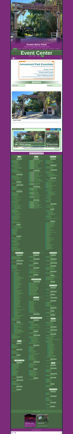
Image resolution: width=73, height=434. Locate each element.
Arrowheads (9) (17, 279)
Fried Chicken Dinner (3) (18, 227)
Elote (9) (16, 246)
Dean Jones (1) (51, 348)
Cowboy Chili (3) (17, 243)
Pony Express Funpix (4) (33, 269)
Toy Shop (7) (31, 310)
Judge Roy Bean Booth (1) (16, 244)
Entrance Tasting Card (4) (16, 237)
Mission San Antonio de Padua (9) (35, 284)
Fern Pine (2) (48, 380)
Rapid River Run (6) (37, 178)
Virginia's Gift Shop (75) (50, 211)
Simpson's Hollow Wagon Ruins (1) (19, 293)
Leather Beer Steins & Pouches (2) (51, 232)
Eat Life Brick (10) (32, 366)
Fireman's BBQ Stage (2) (50, 338)
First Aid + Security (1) (16, 352)
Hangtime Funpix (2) (32, 256)
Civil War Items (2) (17, 280)
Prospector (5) (49, 303)
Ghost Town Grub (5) (15, 202)
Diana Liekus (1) (51, 346)
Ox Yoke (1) (16, 288)
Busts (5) (16, 328)
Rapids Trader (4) (49, 182)
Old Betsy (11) (32, 348)
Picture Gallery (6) (15, 266)
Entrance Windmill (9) (32, 264)
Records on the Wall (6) (35, 324)
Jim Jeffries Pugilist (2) (52, 336)
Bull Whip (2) (16, 313)
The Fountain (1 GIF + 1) (35, 198)
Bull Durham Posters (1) (18, 300)
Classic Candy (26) (49, 163)
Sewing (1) (48, 249)
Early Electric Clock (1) (18, 310)
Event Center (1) (15, 334)
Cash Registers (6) (17, 301)
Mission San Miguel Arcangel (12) (34, 293)
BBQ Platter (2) (17, 163)
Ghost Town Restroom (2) (50, 269)
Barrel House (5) (32, 306)
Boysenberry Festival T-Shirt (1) (51, 224)
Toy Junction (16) (49, 197)
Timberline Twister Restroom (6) (51, 260)
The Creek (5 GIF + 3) (18, 179)
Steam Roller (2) (32, 358)
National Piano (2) (17, 302)
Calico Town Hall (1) (32, 352)
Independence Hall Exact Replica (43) (18, 323)
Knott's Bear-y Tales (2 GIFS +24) (39, 161)
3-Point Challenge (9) (15, 365)
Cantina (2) (14, 188)
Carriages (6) (16, 269)
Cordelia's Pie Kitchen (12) (16, 320)
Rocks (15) (16, 275)
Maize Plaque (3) (32, 363)
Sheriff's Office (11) (32, 304)
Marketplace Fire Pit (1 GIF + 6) (34, 373)
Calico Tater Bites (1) (15, 194)
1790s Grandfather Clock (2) (18, 330)
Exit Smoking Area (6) (16, 357)
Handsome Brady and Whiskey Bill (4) (52, 306)
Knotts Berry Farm (36, 430)
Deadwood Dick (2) (32, 347)
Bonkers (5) (14, 369)
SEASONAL (57, 49)
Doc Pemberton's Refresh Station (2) (17, 192)
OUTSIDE (15, 49)
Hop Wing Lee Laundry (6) (33, 302)
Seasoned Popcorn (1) (16, 176)
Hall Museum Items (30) (18, 329)
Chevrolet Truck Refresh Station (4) (17, 177)
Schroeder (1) (48, 397)
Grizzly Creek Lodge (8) (16, 178)
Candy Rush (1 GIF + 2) (16, 374)
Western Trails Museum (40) (16, 270)
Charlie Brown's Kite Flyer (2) (38, 175)
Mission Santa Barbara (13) (34, 290)
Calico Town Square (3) (50, 341)
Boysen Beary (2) (49, 394)
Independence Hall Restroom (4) (51, 277)
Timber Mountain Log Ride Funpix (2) (35, 272)
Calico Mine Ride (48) (37, 206)
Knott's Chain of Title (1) (18, 333)
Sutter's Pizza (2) (15, 218)
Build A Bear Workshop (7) (16, 336)
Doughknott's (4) (15, 229)
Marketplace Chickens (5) (33, 374)
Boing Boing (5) (15, 373)
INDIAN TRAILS (31, 49)
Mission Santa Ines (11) (33, 292)
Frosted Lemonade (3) (16, 186)
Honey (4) (48, 243)
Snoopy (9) (48, 399)
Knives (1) (16, 289)
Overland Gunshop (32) (50, 195)
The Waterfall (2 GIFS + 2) (52, 181)
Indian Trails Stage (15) (50, 360)
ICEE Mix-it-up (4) (15, 210)
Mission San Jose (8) (33, 285)
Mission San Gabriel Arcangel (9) (34, 289)
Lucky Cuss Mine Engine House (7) (34, 312)
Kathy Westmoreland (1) (52, 344)
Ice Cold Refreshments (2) (16, 160)
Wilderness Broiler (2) (16, 193)
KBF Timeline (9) (51, 212)
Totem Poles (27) (32, 367)
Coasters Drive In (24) (16, 166)
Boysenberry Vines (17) (33, 336)
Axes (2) (16, 271)
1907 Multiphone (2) (17, 287)
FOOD (30, 56)
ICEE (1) (14, 221)
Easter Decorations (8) (33, 379)
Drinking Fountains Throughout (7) (17, 183)
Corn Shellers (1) (17, 298)
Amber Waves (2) (15, 233)
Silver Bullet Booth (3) (16, 242)
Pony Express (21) (37, 202)
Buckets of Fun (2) (15, 375)
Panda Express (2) (15, 209)
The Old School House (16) (34, 351)
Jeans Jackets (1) (49, 237)
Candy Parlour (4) (49, 216)
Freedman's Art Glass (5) (50, 245)
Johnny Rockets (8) (15, 170)
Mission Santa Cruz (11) (33, 283)
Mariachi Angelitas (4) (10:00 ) (53, 332)
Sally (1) (48, 398)
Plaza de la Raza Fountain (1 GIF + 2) (35, 337)
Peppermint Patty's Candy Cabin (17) (51, 166)
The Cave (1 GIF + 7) (17, 180)
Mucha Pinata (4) (15, 381)
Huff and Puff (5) (37, 174)
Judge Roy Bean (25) (15, 211)
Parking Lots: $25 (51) (16, 356)
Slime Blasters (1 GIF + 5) (16, 366)
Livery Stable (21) (15, 268)
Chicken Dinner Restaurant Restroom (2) (52, 276)
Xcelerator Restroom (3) (50, 256)
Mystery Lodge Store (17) (50, 179)
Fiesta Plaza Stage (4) (50, 331)
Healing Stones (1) (49, 247)
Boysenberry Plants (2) (50, 230)
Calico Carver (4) (49, 202)
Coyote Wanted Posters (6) (35, 329)
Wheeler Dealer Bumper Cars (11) (39, 160)
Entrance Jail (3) (32, 265)
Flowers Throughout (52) (33, 332)
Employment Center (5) (16, 337)
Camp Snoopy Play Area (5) (16, 256)
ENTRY (19, 49)
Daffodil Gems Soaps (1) (50, 248)
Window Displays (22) (51, 214)
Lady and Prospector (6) (50, 305)
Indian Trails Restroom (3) (50, 273)
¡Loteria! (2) (14, 382)
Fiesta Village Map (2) (33, 343)
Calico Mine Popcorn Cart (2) (16, 212)
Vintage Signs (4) (49, 200)
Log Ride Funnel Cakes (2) (16, 216)
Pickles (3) (16, 220)
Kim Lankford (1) (51, 350)
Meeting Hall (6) (32, 308)
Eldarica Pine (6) (49, 371)
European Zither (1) (17, 285)
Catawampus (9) (49, 404)
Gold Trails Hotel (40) (50, 184)
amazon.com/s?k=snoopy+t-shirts (45, 71)
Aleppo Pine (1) (49, 382)
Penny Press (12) (15, 319)
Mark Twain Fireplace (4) (52, 193)
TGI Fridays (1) (15, 234)
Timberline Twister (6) (37, 176)
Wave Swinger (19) (37, 196)
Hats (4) (48, 236)
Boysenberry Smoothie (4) (16, 250)
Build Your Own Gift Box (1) (50, 223)
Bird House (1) (17, 203)
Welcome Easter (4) (49, 234)
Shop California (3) (49, 219)
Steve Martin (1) (51, 343)
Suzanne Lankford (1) (51, 347)
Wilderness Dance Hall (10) (50, 335)
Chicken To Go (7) (15, 230)
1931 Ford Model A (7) (33, 321)
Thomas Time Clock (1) (18, 306)
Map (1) (14, 345)
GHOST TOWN (24, 49)
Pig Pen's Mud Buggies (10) (38, 179)
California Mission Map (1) (35, 339)
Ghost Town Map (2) (32, 359)
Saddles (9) (16, 314)
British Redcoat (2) (17, 332)
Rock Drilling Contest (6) (33, 346)
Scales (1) (16, 311)
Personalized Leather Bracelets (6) (51, 185)
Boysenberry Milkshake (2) (18, 168)
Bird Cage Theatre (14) (50, 342)
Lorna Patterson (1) (51, 351)
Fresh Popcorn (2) (15, 169)
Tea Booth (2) (14, 241)
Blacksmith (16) (15, 267)
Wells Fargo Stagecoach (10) (34, 357)
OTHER (42, 56)
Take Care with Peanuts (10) (35, 353)
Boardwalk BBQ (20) (16, 162)
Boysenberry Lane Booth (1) (16, 238)
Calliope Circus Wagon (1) (33, 360)
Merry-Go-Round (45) (37, 197)
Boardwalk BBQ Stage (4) (50, 325)
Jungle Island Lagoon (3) (33, 375)
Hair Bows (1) (48, 235)
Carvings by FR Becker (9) (18, 277)
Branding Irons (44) (17, 273)
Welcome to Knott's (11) (33, 370)
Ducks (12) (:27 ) (34, 376)
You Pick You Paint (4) (51, 206)
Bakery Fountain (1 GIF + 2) (18, 205)
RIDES (34, 56)
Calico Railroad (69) (37, 205)
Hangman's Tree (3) (49, 379)
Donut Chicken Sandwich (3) (16, 249)
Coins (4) (50, 196)
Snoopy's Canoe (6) (32, 260)
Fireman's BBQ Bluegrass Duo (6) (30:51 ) (54, 339)
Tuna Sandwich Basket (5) (18, 167)
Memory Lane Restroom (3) (50, 257)
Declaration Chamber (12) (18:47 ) (20, 324)
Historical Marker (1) (32, 371)
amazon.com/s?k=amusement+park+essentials (42, 66)
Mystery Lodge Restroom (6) (50, 267)
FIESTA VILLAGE (38, 49)
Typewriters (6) (17, 304)
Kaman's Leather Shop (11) (50, 207)
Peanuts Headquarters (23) (50, 210)
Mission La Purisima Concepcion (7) (35, 288)
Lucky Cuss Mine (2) (32, 355)
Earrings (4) (48, 231)
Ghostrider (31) (36, 203)
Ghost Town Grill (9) (16, 201)
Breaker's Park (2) (15, 338)
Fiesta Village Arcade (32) (16, 384)
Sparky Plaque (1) (34, 261)
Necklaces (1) (48, 241)
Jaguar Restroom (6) (49, 264)
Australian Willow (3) (49, 381)
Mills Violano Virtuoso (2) (18, 284)
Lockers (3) (14, 351)
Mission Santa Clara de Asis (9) (34, 286)
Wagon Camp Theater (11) (51, 337)
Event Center (36, 411)
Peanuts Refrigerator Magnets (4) (53, 175)
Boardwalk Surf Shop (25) (50, 162)
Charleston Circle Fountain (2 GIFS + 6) (35, 327)
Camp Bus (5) (36, 177)
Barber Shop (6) (32, 303)
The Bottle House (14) (49, 205)
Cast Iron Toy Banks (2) (18, 281)
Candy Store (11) (49, 201)
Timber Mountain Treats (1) (16, 217)
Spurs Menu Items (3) (16, 247)
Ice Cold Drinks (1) (15, 240)
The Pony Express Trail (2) (35, 270)
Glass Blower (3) (49, 198)
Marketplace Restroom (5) (50, 278)
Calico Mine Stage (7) (50, 340)
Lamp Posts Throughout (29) (33, 333)
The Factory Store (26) (50, 160)
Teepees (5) (31, 365)
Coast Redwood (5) (49, 369)
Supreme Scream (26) (37, 162)
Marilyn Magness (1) (51, 352)
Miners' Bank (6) (32, 307)
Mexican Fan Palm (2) (49, 366)
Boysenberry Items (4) (49, 244)
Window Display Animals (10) (52, 180)
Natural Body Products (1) (50, 226)
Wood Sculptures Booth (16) (50, 316)
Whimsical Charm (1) (49, 227)
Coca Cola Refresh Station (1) (17, 189)
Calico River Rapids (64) (38, 201)
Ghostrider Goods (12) (50, 186)
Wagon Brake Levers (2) (18, 297)
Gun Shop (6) (31, 315)
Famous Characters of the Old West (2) (20, 309)
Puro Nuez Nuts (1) (49, 240)
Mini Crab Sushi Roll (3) (18, 239)
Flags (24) (16, 325)
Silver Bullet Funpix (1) (33, 271)
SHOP (38, 56)
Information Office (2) (15, 346)
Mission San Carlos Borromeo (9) (34, 287)
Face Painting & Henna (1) (16, 318)
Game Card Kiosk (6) (15, 367)
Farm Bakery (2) (15, 231)
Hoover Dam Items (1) (18, 296)
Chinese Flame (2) (49, 370)
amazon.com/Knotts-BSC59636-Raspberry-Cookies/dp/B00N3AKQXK (37, 76)
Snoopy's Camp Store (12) (50, 168)
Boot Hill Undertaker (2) (33, 311)
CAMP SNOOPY (45, 49)
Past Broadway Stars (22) (52, 355)
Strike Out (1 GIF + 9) (16, 370)
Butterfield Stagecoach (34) (38, 204)
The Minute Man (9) (49, 312)
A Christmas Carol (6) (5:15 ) (53, 356)
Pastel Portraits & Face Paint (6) (17, 257)
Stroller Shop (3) (15, 353)
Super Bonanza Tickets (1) (18, 283)
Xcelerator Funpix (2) (32, 257)
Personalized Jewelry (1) (50, 167)
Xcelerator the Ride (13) (37, 163)
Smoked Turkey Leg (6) (18, 208)
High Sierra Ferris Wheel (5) (38, 180)
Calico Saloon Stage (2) (50, 357)
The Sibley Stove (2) (17, 294)
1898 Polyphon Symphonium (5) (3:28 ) (20, 315)
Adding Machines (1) (17, 305)
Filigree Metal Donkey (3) (52, 174)
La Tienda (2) (48, 171)
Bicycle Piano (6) (32, 322)
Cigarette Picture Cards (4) (18, 292)
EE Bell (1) (50, 354)
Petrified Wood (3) (17, 291)
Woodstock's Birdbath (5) (16, 378)
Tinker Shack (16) (49, 187)
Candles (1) (48, 228)
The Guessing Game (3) (16, 371)
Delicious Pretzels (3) (15, 165)
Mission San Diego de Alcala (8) (34, 294)
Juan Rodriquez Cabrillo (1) (35, 341)
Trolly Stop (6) (31, 328)
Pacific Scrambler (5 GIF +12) (38, 168)
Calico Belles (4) (49, 304)
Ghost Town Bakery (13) (16, 204)
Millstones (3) (50, 199)
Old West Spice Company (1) (50, 239)
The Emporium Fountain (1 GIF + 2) (53, 218)
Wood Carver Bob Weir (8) (50, 309)
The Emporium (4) (49, 217)
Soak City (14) (15, 335)
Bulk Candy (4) (51, 176)
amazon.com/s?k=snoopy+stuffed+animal (44, 73)
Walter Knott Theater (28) (50, 322)
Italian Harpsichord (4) (18, 326)
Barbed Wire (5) (17, 272)
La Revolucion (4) (36, 192)
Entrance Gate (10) (16, 344)
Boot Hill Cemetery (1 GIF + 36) (34, 354)
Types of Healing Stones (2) (52, 194)
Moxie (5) (48, 393)
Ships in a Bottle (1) (17, 276)
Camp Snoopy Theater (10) (51, 328)
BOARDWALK (51, 49)
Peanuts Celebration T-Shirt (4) (51, 222)
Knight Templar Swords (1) (18, 290)
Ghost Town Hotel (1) (32, 350)
